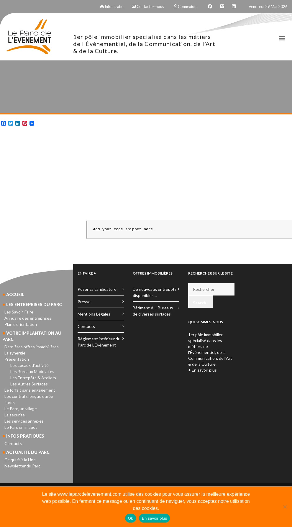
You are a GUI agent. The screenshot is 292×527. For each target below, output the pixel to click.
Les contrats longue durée (28, 396)
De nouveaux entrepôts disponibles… (155, 292)
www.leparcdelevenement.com (89, 494)
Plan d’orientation (20, 324)
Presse (84, 301)
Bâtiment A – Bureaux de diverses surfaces (153, 310)
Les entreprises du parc (34, 304)
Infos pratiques (25, 436)
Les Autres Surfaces (29, 383)
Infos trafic (111, 6)
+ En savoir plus (202, 369)
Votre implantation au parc (31, 336)
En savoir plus (154, 518)
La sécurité (14, 414)
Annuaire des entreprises (27, 318)
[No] (285, 507)
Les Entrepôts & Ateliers (33, 377)
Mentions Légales (94, 313)
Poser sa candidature (97, 289)
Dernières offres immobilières (31, 346)
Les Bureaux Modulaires (32, 371)
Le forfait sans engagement (29, 390)
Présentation (16, 359)
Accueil (15, 294)
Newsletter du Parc (22, 465)
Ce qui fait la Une (20, 459)
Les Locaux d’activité (29, 365)
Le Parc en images (20, 427)
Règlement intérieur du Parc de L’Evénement (99, 341)
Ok (130, 518)
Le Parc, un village (20, 408)
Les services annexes (24, 420)
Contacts (13, 443)
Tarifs (9, 402)
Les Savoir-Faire (18, 311)
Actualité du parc (28, 452)
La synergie (14, 352)
